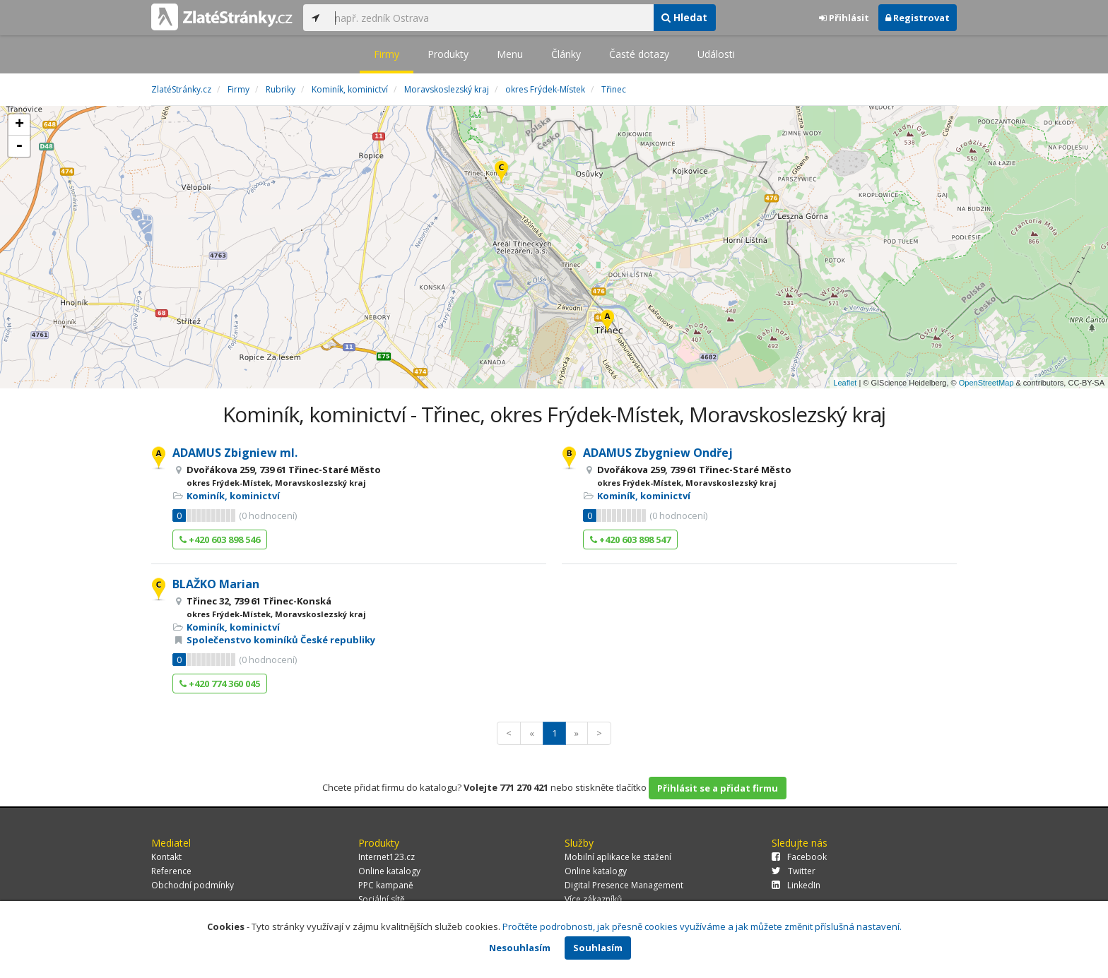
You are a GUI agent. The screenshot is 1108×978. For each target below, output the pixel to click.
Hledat (684, 17)
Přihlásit (844, 17)
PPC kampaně (385, 885)
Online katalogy (389, 871)
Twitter (793, 871)
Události (716, 54)
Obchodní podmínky (192, 885)
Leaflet (844, 382)
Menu (510, 54)
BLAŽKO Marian (215, 584)
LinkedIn (796, 885)
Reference (171, 871)
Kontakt (166, 857)
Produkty (448, 54)
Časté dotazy (639, 54)
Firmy (386, 54)
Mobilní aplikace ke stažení (618, 857)
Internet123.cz (386, 857)
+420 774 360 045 (219, 683)
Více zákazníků (593, 899)
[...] (490, 17)
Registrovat (917, 17)
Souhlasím (598, 947)
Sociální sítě (381, 899)
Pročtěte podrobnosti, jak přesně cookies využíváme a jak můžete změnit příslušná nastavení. (702, 926)
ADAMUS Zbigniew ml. (234, 452)
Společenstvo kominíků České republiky (281, 639)
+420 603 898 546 (219, 539)
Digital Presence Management (624, 885)
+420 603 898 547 (630, 539)
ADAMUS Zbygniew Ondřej (658, 452)
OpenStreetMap (986, 382)
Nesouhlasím (519, 947)
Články (566, 54)
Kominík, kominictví (233, 495)
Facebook (799, 857)
